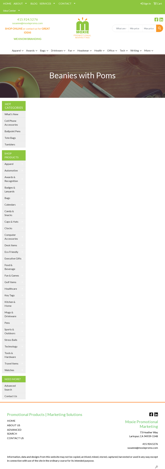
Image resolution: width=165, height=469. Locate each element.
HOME (7, 3)
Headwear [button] (83, 50)
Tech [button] (122, 50)
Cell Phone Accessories (11, 122)
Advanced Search (10, 387)
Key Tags (10, 295)
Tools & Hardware (10, 354)
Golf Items (10, 282)
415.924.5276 (27, 19)
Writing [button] (134, 50)
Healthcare (11, 288)
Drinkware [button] (57, 50)
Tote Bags (10, 137)
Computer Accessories (11, 236)
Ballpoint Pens (12, 131)
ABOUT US (13, 425)
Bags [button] (43, 50)
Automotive (11, 170)
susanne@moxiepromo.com (27, 23)
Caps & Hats (11, 221)
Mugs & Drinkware (10, 314)
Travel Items (11, 363)
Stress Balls (11, 339)
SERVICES (45, 3)
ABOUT (18, 3)
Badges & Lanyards (10, 189)
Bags (7, 197)
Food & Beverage (10, 266)
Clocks (8, 228)
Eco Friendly (11, 251)
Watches (9, 370)
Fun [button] (70, 50)
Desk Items (11, 245)
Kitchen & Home (10, 303)
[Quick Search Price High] (149, 28)
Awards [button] (30, 50)
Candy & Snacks (9, 213)
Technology (11, 346)
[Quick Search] (120, 28)
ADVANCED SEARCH (14, 431)
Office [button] (110, 50)
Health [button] (98, 50)
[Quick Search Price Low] (135, 28)
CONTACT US (15, 438)
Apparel (9, 163)
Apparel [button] (16, 50)
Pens (7, 322)
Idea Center (9, 10)
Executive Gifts (13, 258)
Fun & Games (12, 275)
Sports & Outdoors (10, 331)
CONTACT (65, 3)
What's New (11, 114)
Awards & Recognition (11, 178)
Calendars (10, 204)
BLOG (33, 3)
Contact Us (11, 396)
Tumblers (10, 144)
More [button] (147, 50)
